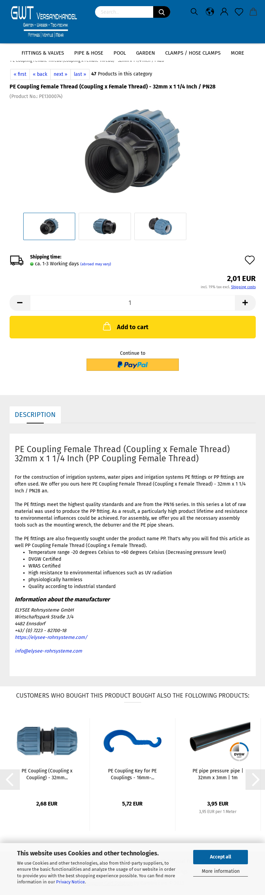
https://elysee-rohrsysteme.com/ (51, 637)
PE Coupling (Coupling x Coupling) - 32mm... (47, 774)
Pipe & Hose (88, 53)
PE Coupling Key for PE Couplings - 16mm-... (132, 774)
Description (35, 414)
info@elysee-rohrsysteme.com (48, 651)
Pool (120, 53)
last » (80, 74)
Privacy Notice (70, 881)
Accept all (220, 857)
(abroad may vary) (95, 264)
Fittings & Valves (43, 53)
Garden (145, 53)
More (237, 53)
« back (40, 74)
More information (221, 871)
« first (20, 74)
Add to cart (125, 326)
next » (60, 74)
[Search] (161, 12)
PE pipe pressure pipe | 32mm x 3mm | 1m (218, 774)
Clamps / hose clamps (193, 53)
